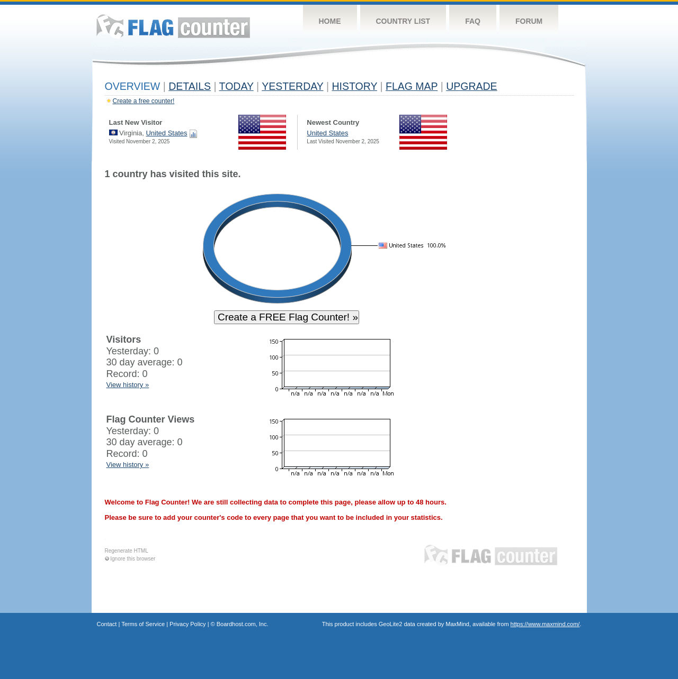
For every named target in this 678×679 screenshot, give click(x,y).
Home (330, 21)
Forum (528, 21)
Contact (107, 624)
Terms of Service (143, 624)
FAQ (472, 21)
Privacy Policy (188, 624)
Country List (403, 21)
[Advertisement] (525, 329)
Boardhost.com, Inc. (243, 624)
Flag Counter (173, 26)
